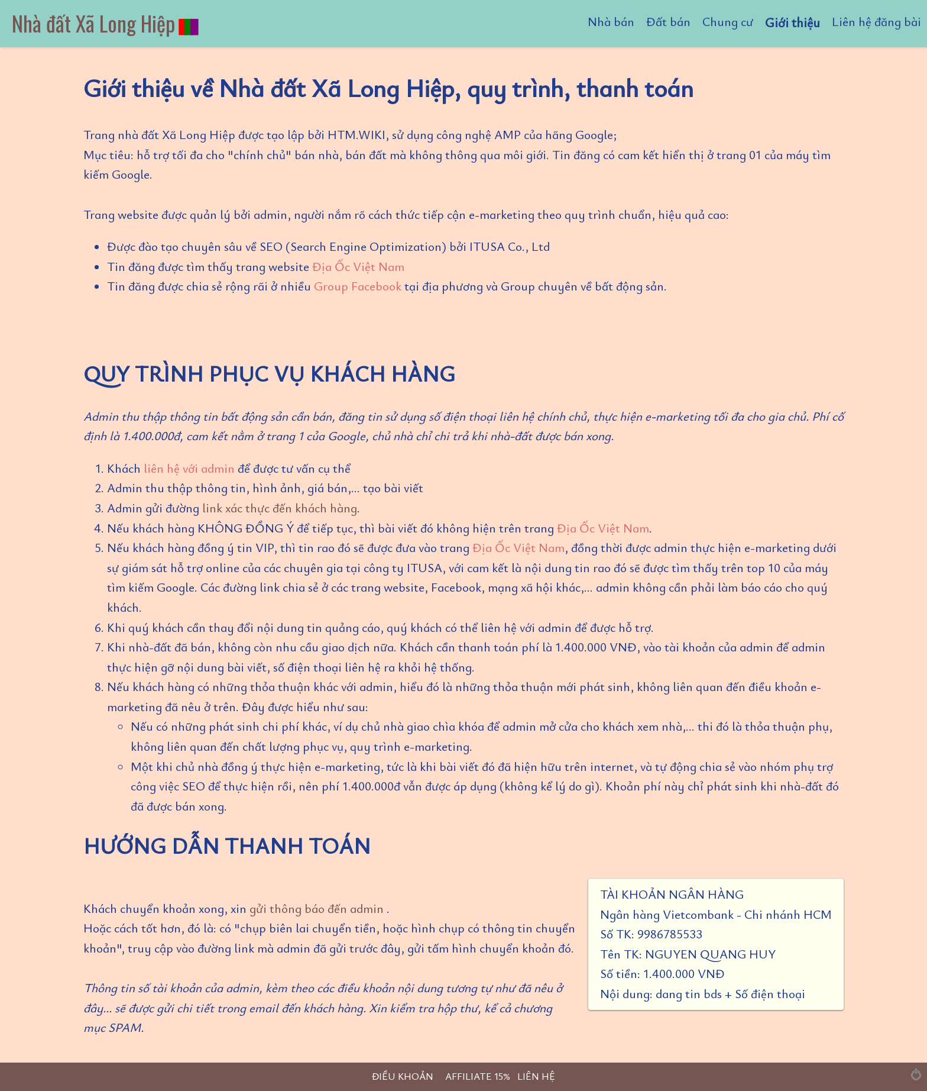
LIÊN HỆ (536, 1076)
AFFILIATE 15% (477, 1076)
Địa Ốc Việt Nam (358, 266)
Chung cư (727, 21)
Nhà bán (611, 21)
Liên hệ (876, 21)
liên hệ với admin (189, 468)
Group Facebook (357, 285)
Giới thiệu (792, 22)
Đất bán (668, 21)
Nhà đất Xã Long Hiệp (106, 22)
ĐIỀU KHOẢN (402, 1076)
